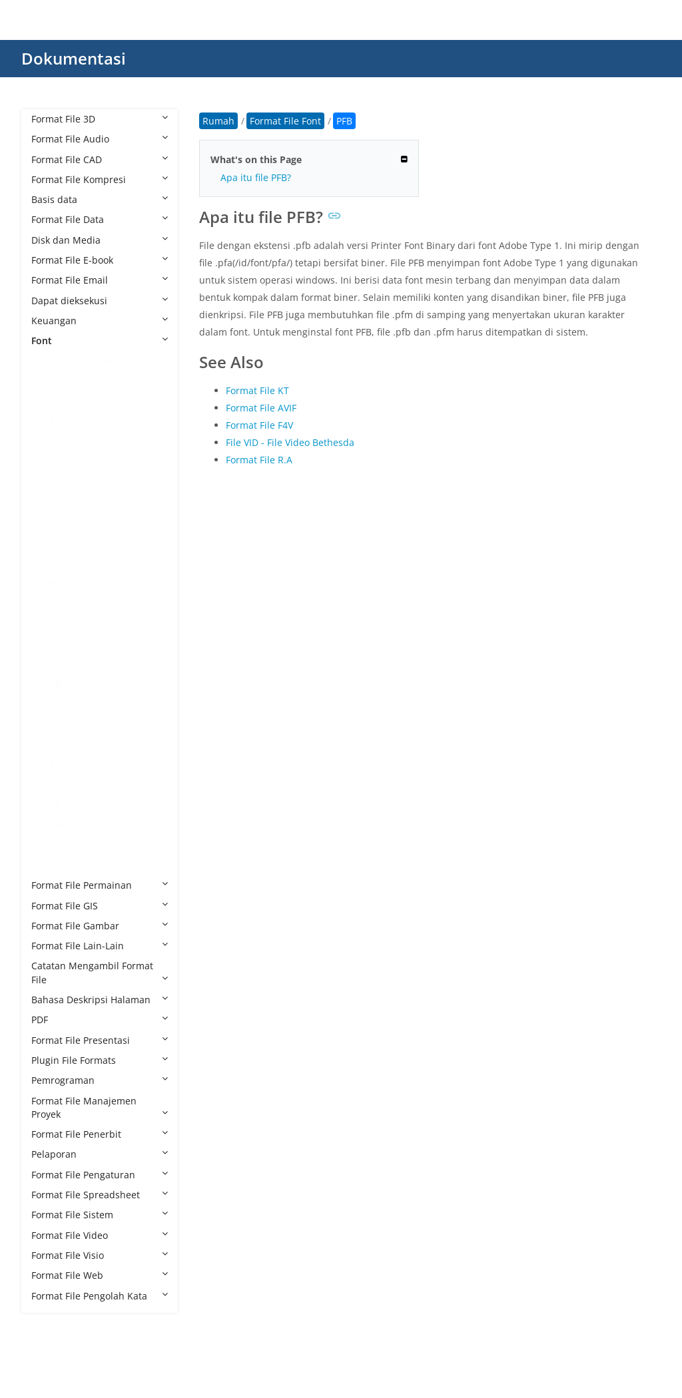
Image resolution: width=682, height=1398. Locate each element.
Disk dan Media (99, 240)
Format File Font (80, 361)
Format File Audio (99, 138)
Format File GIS (99, 905)
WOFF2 (60, 865)
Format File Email (99, 280)
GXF (53, 563)
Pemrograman (99, 1080)
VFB (53, 804)
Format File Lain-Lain (99, 945)
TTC (53, 744)
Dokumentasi (73, 58)
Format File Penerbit (99, 1134)
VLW (54, 824)
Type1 (58, 784)
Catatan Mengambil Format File (99, 972)
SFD (53, 724)
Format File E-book (99, 260)
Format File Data (99, 219)
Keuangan (99, 320)
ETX (53, 481)
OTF (53, 643)
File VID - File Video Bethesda (290, 442)
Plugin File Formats (99, 1060)
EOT (54, 461)
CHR (54, 441)
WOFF (57, 845)
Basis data (99, 199)
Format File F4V (259, 425)
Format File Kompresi (99, 179)
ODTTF (59, 622)
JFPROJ (59, 583)
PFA (53, 663)
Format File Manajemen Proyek (99, 1107)
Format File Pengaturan (99, 1174)
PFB (53, 683)
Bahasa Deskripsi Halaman (99, 999)
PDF (99, 1019)
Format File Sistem (99, 1214)
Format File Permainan (99, 885)
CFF (52, 401)
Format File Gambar (99, 925)
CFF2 (55, 421)
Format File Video (99, 1235)
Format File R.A (259, 459)
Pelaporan (99, 1154)
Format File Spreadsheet (99, 1194)
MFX (54, 602)
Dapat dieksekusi (99, 300)
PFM (54, 704)
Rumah (218, 121)
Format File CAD (99, 159)
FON (54, 522)
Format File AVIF (261, 407)
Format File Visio (99, 1255)
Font (99, 340)
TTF (52, 764)
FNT (53, 502)
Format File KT (257, 390)
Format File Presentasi (99, 1040)
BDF (53, 381)
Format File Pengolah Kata (99, 1295)
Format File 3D (99, 119)
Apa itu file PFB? (255, 177)
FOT (53, 542)
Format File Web (99, 1275)
